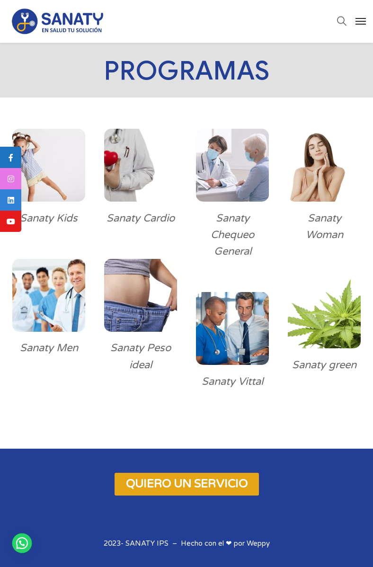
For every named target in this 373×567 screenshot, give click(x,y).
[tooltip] (10, 157)
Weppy (258, 543)
